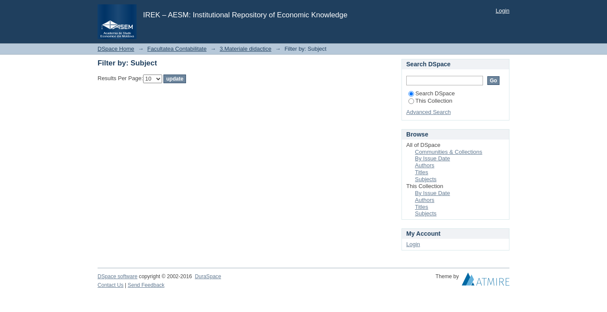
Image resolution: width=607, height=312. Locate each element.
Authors (424, 165)
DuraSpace (208, 276)
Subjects (426, 179)
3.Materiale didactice (245, 49)
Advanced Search (428, 112)
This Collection (430, 101)
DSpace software (117, 276)
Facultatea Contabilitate (177, 49)
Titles (421, 172)
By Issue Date (432, 158)
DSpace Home (116, 49)
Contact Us (111, 285)
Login (502, 10)
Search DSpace (431, 93)
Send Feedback (146, 285)
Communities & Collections (448, 152)
